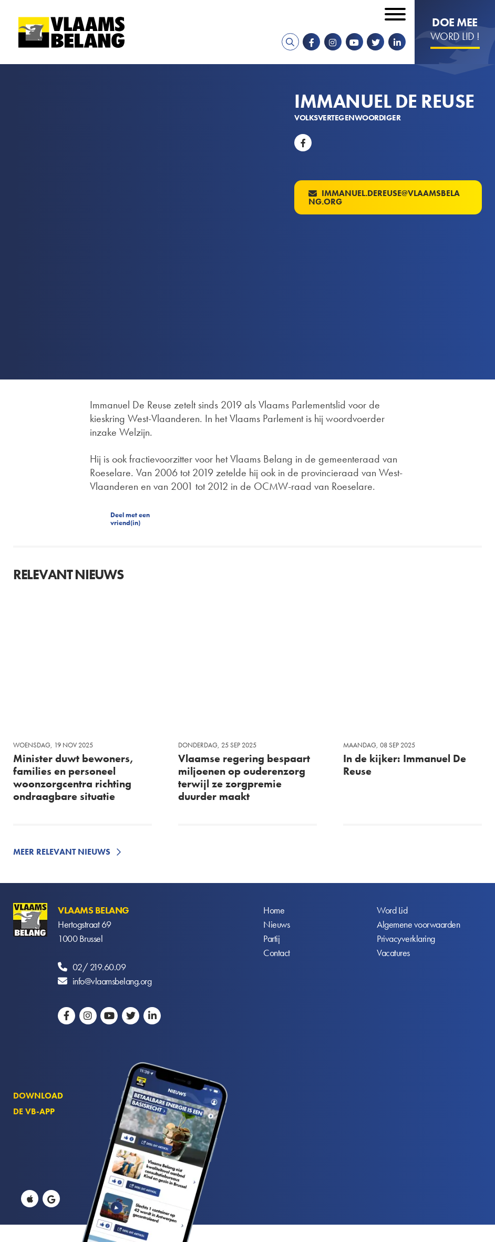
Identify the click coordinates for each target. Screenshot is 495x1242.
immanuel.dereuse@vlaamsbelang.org (384, 197)
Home (273, 910)
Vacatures (393, 953)
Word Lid (392, 910)
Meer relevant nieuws (61, 851)
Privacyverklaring (406, 938)
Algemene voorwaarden (418, 924)
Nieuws (276, 924)
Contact (276, 953)
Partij (271, 938)
